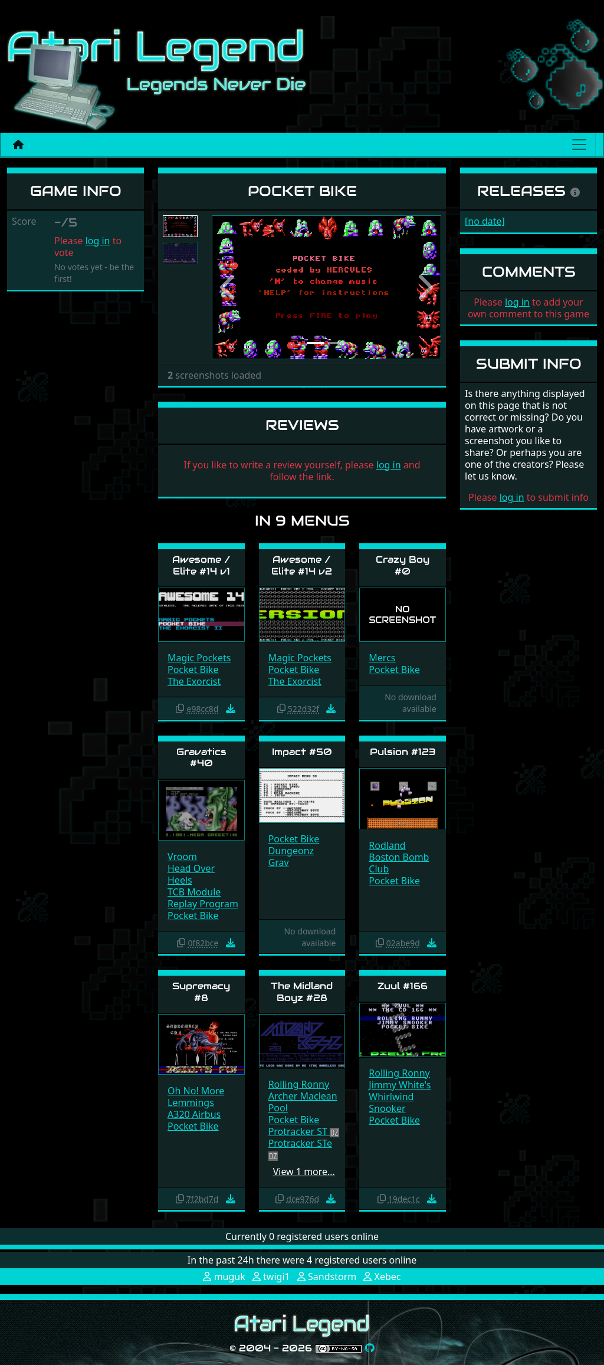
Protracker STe (300, 1143)
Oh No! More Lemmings (196, 1096)
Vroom (182, 856)
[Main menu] (579, 144)
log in (98, 240)
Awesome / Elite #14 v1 (201, 565)
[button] (229, 287)
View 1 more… (304, 1171)
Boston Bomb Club (399, 863)
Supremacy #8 (201, 991)
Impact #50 (302, 752)
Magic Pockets (199, 657)
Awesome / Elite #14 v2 (301, 565)
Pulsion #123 (403, 752)
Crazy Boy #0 (402, 565)
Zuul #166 (403, 986)
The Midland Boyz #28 (302, 991)
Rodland (387, 845)
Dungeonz (291, 850)
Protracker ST (299, 1131)
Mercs (382, 657)
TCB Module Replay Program (203, 897)
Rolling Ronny (298, 1084)
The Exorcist (194, 681)
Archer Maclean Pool (302, 1102)
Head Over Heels (191, 874)
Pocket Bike (193, 669)
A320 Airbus (194, 1114)
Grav (278, 862)
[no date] (485, 221)
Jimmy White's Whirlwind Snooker (400, 1096)
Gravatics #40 (201, 757)
